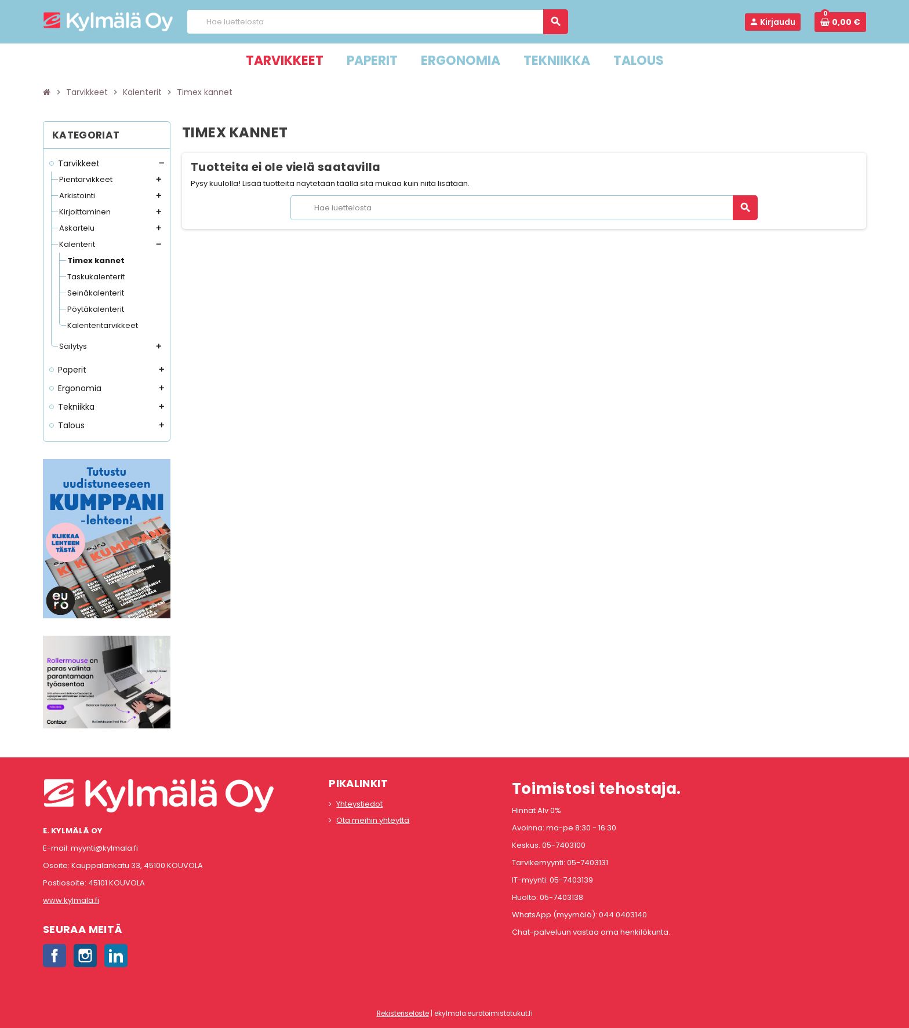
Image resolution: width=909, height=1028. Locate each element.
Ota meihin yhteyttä (372, 820)
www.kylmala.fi (71, 900)
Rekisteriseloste (403, 1013)
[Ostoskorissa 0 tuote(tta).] (840, 22)
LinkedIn (116, 955)
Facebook (54, 955)
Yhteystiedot (359, 804)
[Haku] (377, 21)
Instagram (85, 955)
